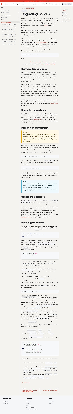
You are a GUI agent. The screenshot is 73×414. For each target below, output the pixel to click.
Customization (5, 12)
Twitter (28, 405)
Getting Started (5, 10)
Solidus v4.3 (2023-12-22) (8, 31)
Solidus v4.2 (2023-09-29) (9, 34)
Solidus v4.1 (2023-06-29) (8, 36)
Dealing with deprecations (64, 16)
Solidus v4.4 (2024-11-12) (8, 29)
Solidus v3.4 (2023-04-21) (8, 41)
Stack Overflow (30, 407)
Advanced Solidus (6, 15)
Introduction (4, 7)
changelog (39, 38)
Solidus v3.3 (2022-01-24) (8, 44)
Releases (21, 4)
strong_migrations (26, 217)
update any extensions (42, 42)
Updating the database (66, 19)
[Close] (71, 1)
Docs (10, 4)
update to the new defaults (48, 64)
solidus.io (36, 4)
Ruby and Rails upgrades (65, 9)
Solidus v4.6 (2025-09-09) (9, 24)
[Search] (66, 4)
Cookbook (4, 17)
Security (16, 4)
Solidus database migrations (37, 62)
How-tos (3, 19)
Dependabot (37, 119)
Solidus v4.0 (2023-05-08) (9, 39)
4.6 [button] (56, 4)
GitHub (47, 0)
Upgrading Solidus (6, 22)
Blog (51, 403)
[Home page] (22, 8)
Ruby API (5, 401)
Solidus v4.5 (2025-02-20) (9, 27)
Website (51, 401)
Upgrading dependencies (65, 13)
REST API (44, 4)
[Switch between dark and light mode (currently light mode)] (60, 4)
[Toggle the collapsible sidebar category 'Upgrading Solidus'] (18, 22)
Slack (28, 403)
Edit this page (25, 382)
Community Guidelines (32, 409)
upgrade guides (54, 103)
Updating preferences (66, 21)
